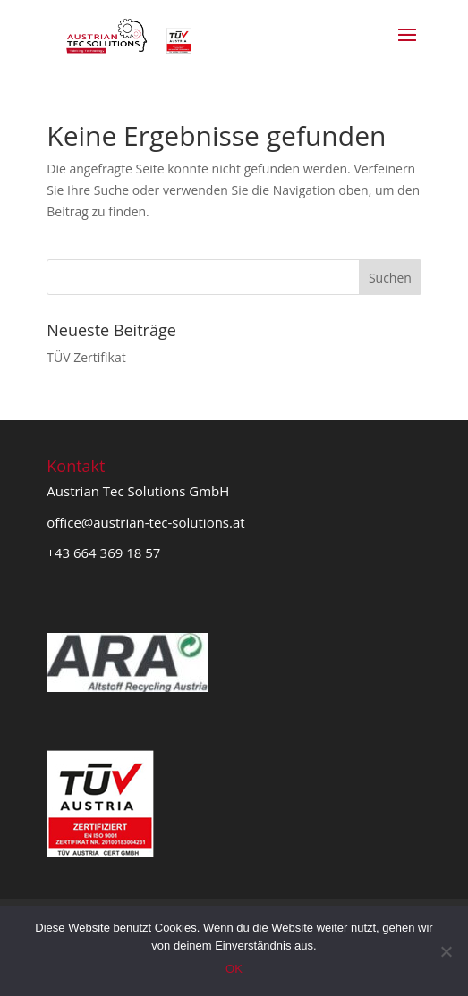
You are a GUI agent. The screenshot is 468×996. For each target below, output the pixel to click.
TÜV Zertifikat (86, 357)
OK (234, 968)
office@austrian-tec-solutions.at (145, 522)
